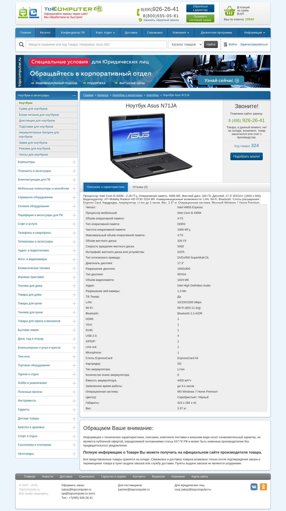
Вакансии (158, 476)
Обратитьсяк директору (200, 8)
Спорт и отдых (47, 436)
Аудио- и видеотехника (47, 251)
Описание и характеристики (105, 187)
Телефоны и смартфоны (47, 233)
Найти (210, 44)
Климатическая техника (47, 268)
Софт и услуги (47, 224)
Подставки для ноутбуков (36, 126)
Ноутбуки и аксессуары (47, 96)
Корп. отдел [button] (105, 32)
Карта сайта (199, 476)
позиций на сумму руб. (243, 10)
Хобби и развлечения (47, 383)
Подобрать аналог (246, 156)
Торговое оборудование (47, 366)
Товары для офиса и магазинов (47, 321)
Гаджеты (47, 410)
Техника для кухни (47, 313)
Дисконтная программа (216, 32)
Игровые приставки (47, 277)
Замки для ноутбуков (33, 142)
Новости (47, 476)
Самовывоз (154, 32)
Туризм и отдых (47, 374)
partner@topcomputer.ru (133, 489)
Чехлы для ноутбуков (33, 154)
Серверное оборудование (47, 198)
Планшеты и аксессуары (47, 171)
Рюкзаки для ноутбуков (34, 148)
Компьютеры (47, 162)
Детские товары (47, 419)
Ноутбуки (26, 103)
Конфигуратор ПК (73, 32)
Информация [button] (254, 32)
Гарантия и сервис (113, 476)
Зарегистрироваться (254, 44)
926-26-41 (159, 9)
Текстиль (47, 357)
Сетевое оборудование (47, 206)
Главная (25, 32)
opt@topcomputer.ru (74, 493)
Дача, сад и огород (47, 339)
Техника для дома (47, 286)
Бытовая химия (47, 330)
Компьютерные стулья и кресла (47, 348)
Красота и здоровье (47, 427)
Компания (178, 476)
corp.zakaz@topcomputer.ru (193, 489)
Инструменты (47, 401)
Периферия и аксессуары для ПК (47, 215)
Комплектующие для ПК (47, 180)
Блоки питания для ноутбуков (39, 114)
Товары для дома (47, 295)
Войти (233, 44)
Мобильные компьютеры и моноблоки (47, 189)
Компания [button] (181, 32)
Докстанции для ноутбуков (37, 120)
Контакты (139, 476)
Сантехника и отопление (47, 445)
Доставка (131, 32)
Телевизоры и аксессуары (47, 242)
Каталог (45, 32)
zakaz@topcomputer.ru (76, 489)
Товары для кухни (47, 304)
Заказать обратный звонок (161, 20)
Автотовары (47, 454)
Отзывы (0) (140, 187)
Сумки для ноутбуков (33, 108)
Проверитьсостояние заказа (200, 18)
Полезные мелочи (47, 392)
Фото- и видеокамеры (47, 259)
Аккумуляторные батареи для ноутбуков (39, 134)
